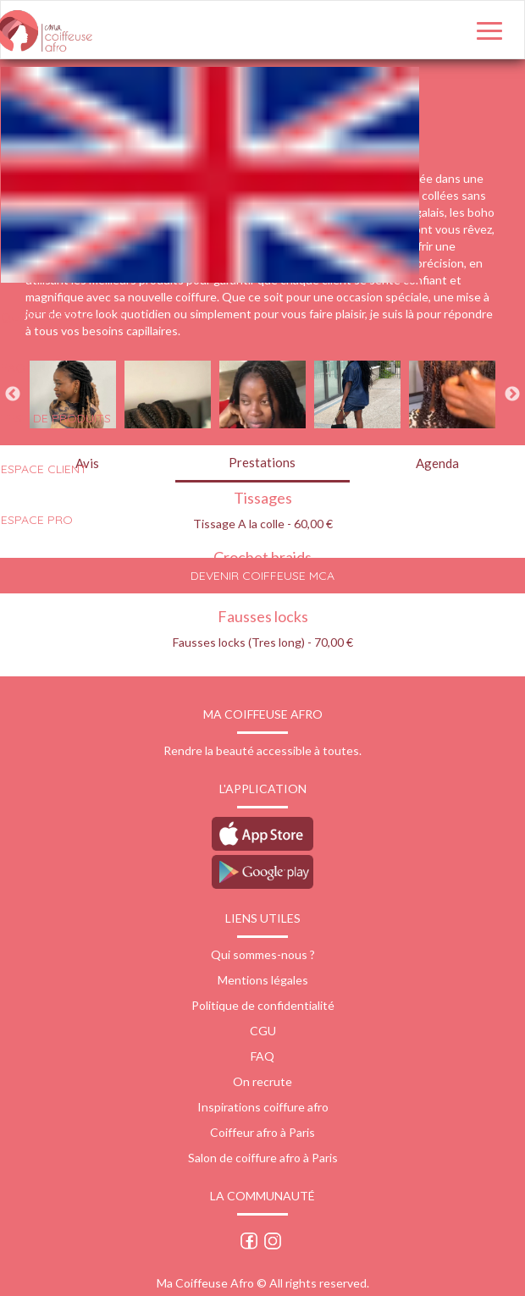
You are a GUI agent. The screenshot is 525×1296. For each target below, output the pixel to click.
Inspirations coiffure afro (263, 1107)
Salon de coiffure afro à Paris (263, 1157)
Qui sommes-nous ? (263, 954)
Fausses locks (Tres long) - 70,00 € (263, 642)
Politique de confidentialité (262, 1005)
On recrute (262, 1081)
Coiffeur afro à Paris (262, 1132)
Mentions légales (263, 980)
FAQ (262, 1056)
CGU (263, 1030)
